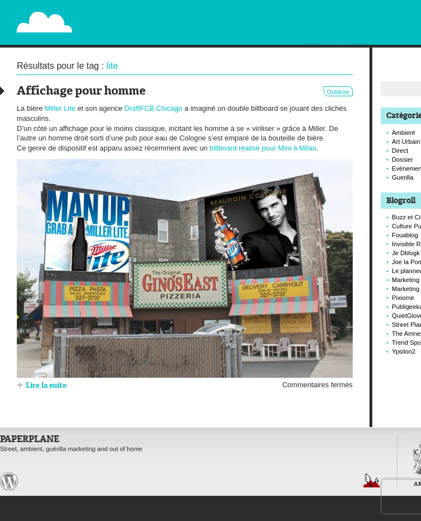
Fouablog (405, 235)
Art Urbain (406, 141)
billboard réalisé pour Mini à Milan (262, 148)
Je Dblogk (406, 253)
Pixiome (403, 297)
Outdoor (338, 91)
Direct (400, 150)
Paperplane (113, 15)
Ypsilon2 (403, 351)
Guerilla (403, 177)
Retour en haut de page (371, 480)
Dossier (402, 159)
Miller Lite (60, 108)
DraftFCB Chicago (153, 108)
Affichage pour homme (81, 91)
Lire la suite (46, 385)
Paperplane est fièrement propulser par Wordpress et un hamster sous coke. (9, 481)
